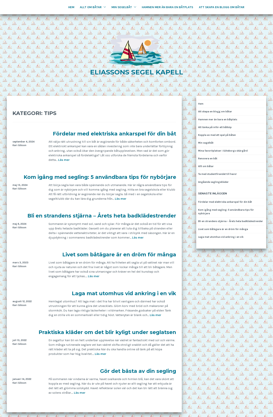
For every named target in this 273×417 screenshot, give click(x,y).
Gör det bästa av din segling (138, 371)
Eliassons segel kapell (136, 72)
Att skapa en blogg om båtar (221, 7)
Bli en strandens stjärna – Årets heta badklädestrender (101, 216)
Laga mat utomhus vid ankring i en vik (124, 293)
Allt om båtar (91, 7)
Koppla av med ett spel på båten (217, 135)
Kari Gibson (19, 145)
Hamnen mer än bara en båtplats (167, 7)
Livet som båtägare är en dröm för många (119, 254)
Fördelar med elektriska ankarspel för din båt (114, 134)
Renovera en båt (207, 158)
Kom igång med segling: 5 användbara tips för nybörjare (100, 177)
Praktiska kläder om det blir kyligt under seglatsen (107, 332)
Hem (71, 7)
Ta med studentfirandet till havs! (217, 174)
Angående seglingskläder (213, 182)
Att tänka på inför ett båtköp (215, 127)
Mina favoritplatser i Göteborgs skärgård (223, 150)
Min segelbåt (121, 7)
